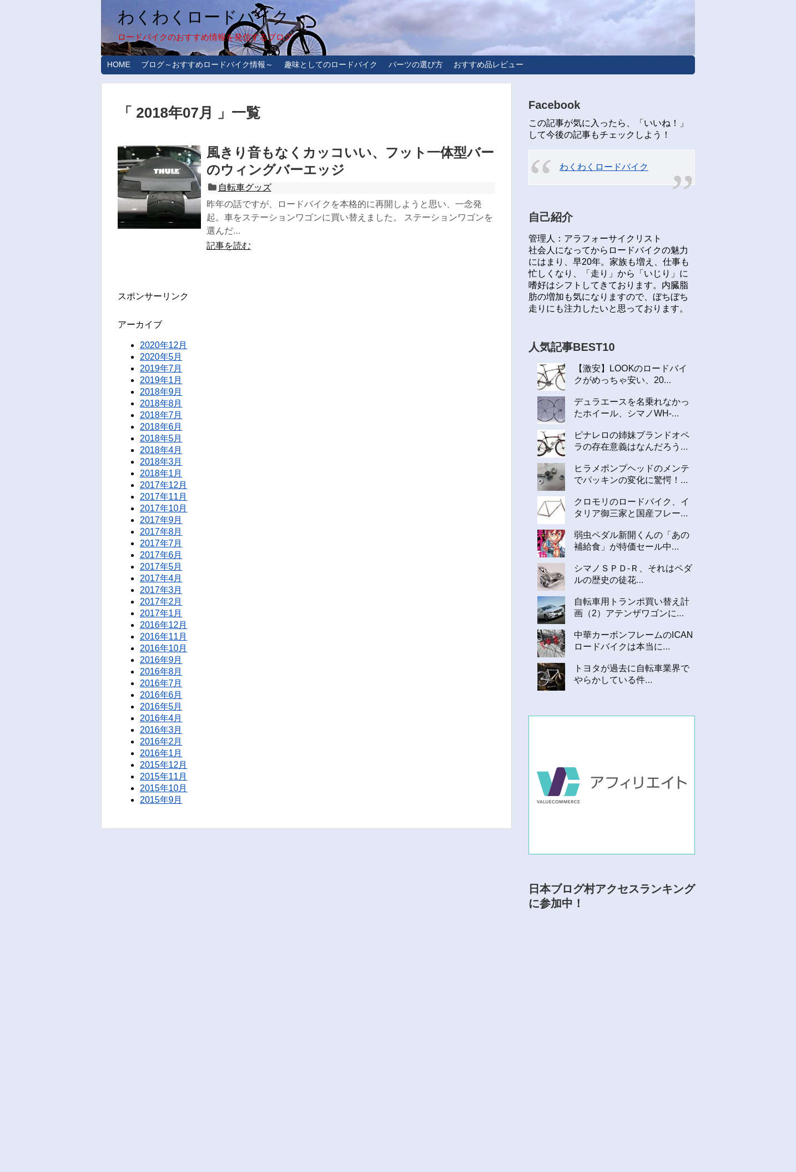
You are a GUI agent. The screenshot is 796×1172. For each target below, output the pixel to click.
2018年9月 (161, 391)
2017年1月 (161, 613)
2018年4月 (161, 450)
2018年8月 (161, 403)
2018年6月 (161, 426)
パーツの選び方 (416, 64)
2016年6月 (161, 695)
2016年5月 (161, 706)
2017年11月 (163, 496)
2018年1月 (161, 473)
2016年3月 (161, 730)
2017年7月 (161, 543)
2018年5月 (161, 438)
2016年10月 (163, 648)
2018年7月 (161, 415)
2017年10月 (163, 508)
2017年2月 (161, 601)
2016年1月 (161, 753)
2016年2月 (161, 741)
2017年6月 (161, 555)
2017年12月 (163, 485)
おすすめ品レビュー (488, 64)
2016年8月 (161, 671)
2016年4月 (161, 718)
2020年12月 (163, 345)
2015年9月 (161, 799)
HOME (118, 64)
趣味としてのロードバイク (330, 64)
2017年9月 (161, 520)
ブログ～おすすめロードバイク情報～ (207, 64)
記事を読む (228, 245)
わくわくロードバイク (203, 17)
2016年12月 (163, 625)
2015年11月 (163, 776)
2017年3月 (161, 590)
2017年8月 (161, 531)
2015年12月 (163, 764)
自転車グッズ (244, 187)
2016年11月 (163, 636)
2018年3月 (161, 461)
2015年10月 (163, 788)
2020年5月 (161, 356)
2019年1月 (161, 380)
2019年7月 (161, 368)
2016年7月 (161, 683)
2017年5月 (161, 566)
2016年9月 (161, 660)
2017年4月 (161, 578)
